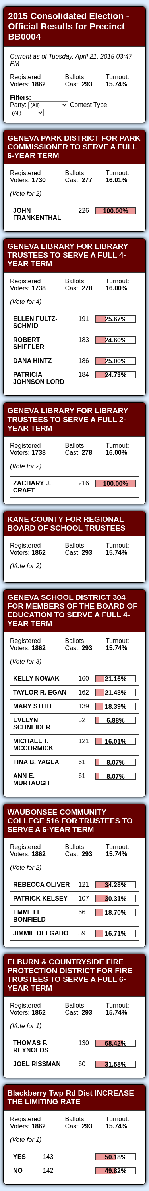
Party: (18, 104)
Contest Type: (89, 104)
